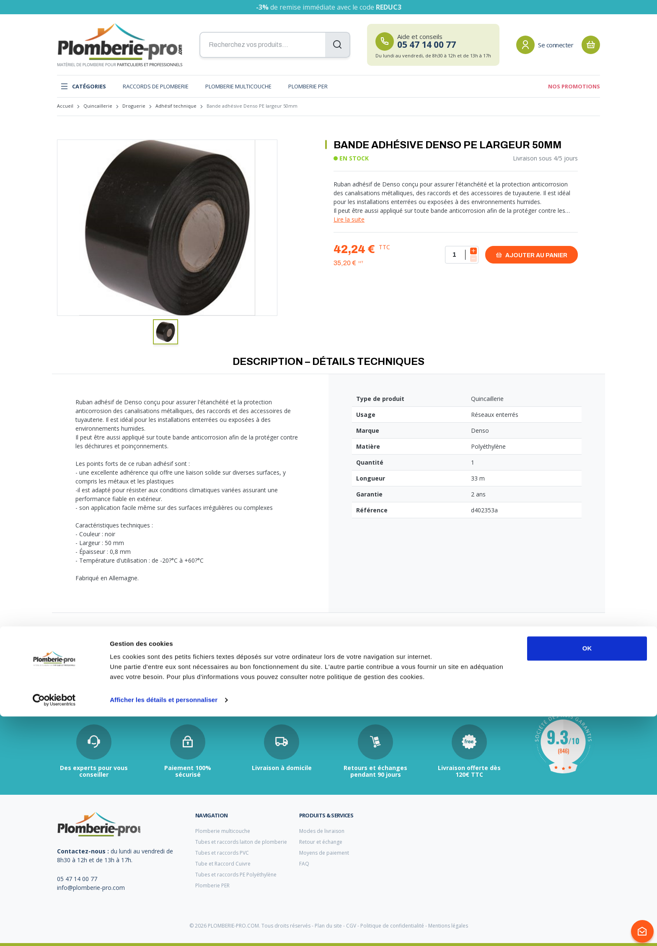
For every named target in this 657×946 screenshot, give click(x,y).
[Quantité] (462, 255)
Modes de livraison (321, 831)
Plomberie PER (308, 86)
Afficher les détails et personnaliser (163, 929)
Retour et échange (320, 841)
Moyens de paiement (324, 852)
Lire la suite (349, 219)
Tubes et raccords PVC (222, 852)
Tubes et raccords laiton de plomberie (241, 841)
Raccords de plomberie (156, 86)
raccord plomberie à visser (89, 673)
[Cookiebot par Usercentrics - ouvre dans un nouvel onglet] (54, 929)
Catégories (83, 86)
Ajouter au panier (531, 254)
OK (587, 877)
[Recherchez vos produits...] (274, 45)
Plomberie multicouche (238, 86)
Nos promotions (574, 86)
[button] (165, 331)
